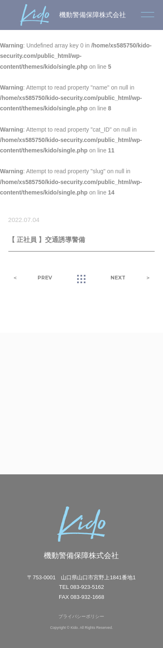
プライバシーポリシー (81, 616)
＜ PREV (32, 277)
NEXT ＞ (130, 277)
